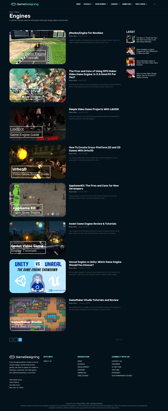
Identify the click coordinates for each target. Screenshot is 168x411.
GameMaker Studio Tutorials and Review (95, 300)
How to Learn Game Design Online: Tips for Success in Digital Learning (145, 74)
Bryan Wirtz (73, 36)
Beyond (139, 35)
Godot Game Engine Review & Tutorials (93, 223)
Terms (88, 403)
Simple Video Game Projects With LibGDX (95, 109)
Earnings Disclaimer (97, 403)
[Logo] (24, 4)
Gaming (139, 46)
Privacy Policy (81, 403)
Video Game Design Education (143, 69)
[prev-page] (11, 339)
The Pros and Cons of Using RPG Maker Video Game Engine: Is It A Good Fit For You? (93, 74)
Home (11, 12)
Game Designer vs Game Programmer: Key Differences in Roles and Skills (147, 51)
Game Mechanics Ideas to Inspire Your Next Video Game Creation (146, 62)
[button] (154, 4)
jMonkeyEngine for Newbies (86, 32)
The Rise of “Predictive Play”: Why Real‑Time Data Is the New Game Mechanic (147, 39)
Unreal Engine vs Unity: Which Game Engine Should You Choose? (92, 263)
